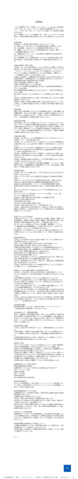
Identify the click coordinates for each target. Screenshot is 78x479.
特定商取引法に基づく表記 (50, 471)
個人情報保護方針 (9, 471)
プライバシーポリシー (27, 471)
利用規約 (38, 471)
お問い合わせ (64, 471)
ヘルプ (72, 471)
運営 (17, 471)
